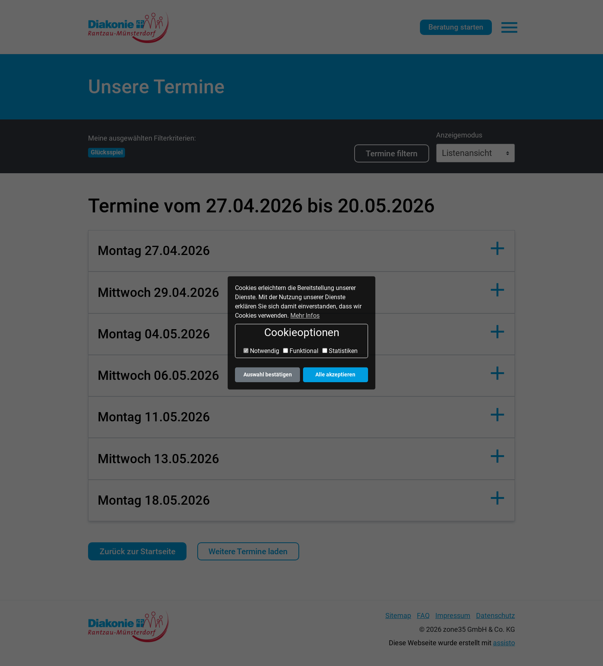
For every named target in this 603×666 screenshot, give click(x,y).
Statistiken (340, 351)
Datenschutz (495, 616)
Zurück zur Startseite (137, 551)
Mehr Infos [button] (305, 315)
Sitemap (398, 616)
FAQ (423, 616)
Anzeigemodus (459, 135)
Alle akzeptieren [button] (335, 374)
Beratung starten (455, 27)
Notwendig (261, 351)
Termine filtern (392, 153)
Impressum (452, 616)
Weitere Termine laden (248, 551)
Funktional (300, 351)
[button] (301, 250)
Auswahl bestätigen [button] (267, 374)
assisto (504, 643)
